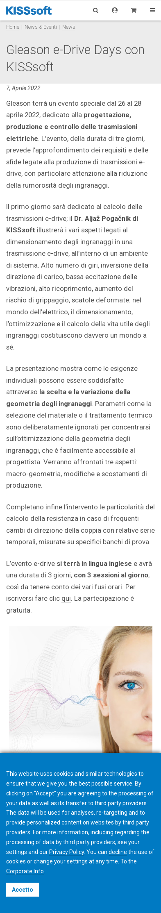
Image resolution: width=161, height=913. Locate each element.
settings (77, 861)
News (68, 27)
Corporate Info (25, 871)
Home (12, 27)
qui (66, 598)
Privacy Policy (66, 852)
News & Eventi (41, 27)
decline (118, 852)
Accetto (22, 889)
